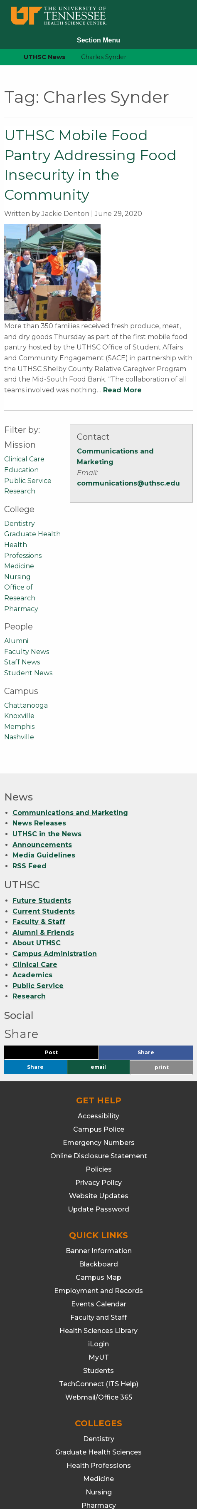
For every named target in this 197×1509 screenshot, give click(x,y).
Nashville (19, 650)
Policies (99, 1083)
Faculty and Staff (98, 1231)
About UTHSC (36, 856)
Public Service (28, 394)
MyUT (99, 1271)
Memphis (19, 640)
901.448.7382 (107, 1465)
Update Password (98, 1123)
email (98, 980)
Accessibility (98, 1029)
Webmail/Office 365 (98, 1311)
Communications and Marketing (70, 726)
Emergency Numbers (99, 1056)
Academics (32, 888)
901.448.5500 (158, 1454)
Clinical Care (24, 373)
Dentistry (19, 437)
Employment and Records (98, 1204)
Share (160, 968)
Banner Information (99, 1164)
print (162, 981)
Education (21, 383)
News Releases (39, 737)
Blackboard (98, 1178)
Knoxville (19, 629)
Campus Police (98, 1043)
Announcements (42, 758)
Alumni (16, 554)
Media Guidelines (43, 769)
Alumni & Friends (43, 846)
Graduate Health (32, 447)
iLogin (98, 1257)
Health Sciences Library (98, 1244)
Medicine (19, 479)
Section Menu (98, 40)
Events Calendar (98, 1218)
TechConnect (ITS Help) (98, 1297)
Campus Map (98, 1191)
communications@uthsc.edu (128, 397)
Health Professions (98, 1379)
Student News (28, 586)
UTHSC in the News (46, 747)
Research (19, 405)
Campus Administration (54, 867)
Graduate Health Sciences (98, 1366)
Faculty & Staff (38, 835)
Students (98, 1284)
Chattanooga (26, 618)
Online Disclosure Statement (98, 1069)
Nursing (17, 490)
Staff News (22, 576)
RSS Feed (29, 779)
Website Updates (98, 1109)
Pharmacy (21, 522)
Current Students (43, 824)
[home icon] (4, 57)
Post (61, 968)
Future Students (41, 814)
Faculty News (26, 565)
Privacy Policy (98, 1096)
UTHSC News (45, 57)
